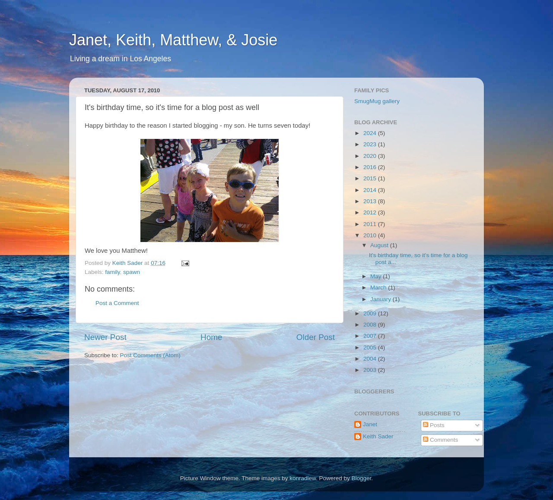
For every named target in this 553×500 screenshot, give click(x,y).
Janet (370, 424)
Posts (434, 425)
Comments (440, 440)
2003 (370, 370)
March (379, 287)
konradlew (302, 478)
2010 (370, 235)
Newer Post (105, 337)
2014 (370, 190)
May (376, 276)
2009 (370, 313)
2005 (370, 347)
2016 (370, 167)
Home (211, 337)
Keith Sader (378, 436)
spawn (131, 272)
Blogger (362, 478)
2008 (370, 324)
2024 (370, 133)
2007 (370, 336)
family (112, 272)
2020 (370, 156)
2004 (370, 358)
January (381, 299)
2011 (370, 224)
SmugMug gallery (377, 101)
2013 (370, 201)
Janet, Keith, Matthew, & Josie (173, 40)
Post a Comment (117, 303)
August (380, 245)
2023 (370, 144)
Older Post (315, 337)
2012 (370, 212)
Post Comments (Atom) (150, 355)
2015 (370, 178)
